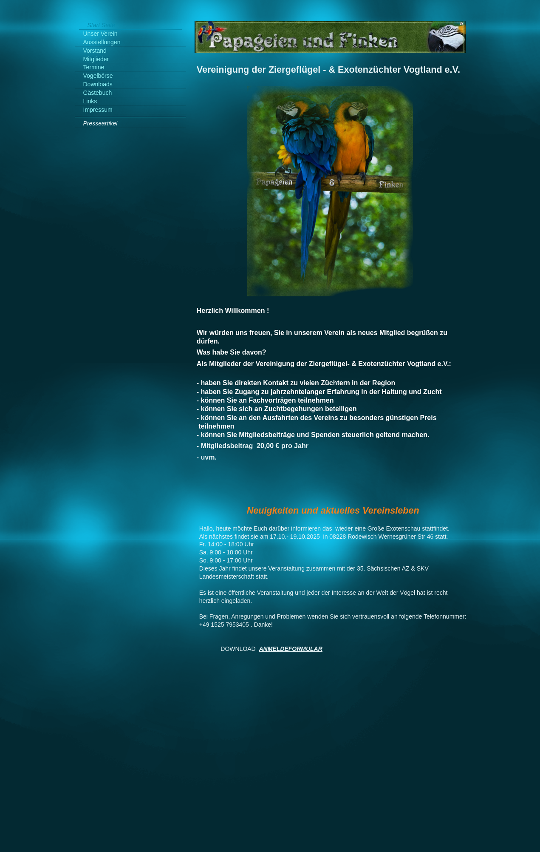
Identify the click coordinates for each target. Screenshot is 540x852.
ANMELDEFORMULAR (290, 648)
